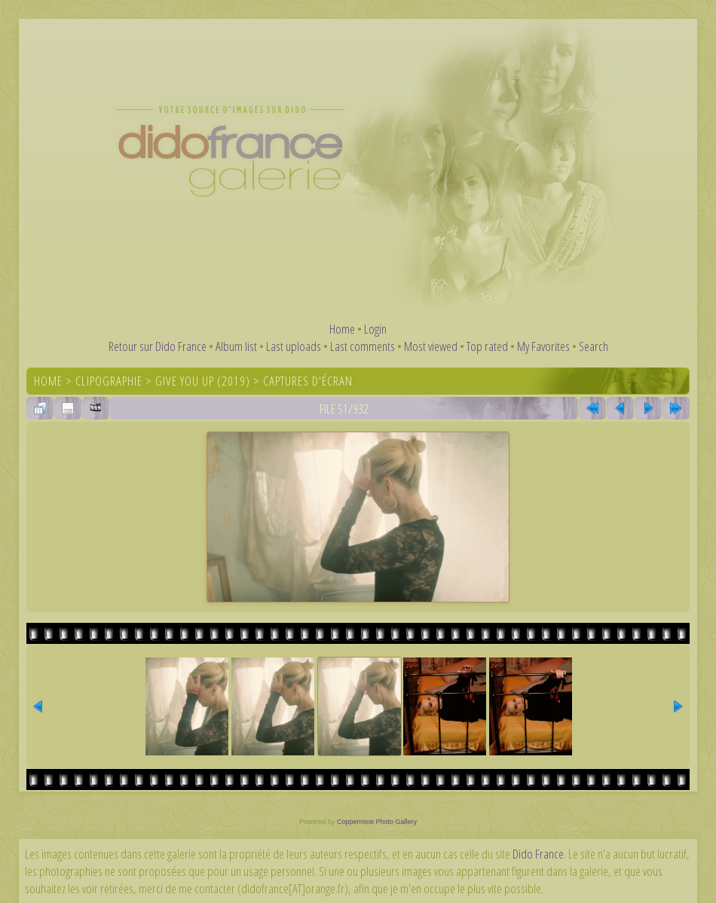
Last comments (362, 346)
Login (375, 328)
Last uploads (293, 346)
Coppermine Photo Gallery (377, 821)
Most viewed (430, 346)
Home (342, 328)
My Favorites (543, 346)
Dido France (538, 853)
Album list (236, 346)
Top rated (487, 346)
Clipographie (108, 380)
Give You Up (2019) (202, 380)
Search (593, 346)
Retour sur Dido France (158, 346)
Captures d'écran (308, 380)
